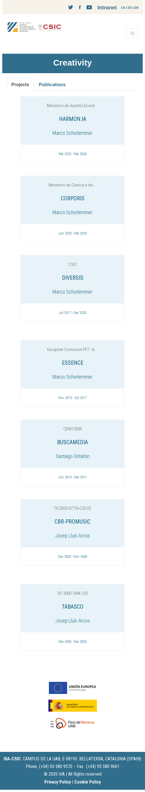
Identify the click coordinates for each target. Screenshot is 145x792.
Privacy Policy (57, 782)
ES (130, 7)
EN (136, 7)
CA (123, 7)
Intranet (107, 7)
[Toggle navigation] (132, 33)
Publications (52, 84)
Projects (20, 84)
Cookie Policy (87, 782)
